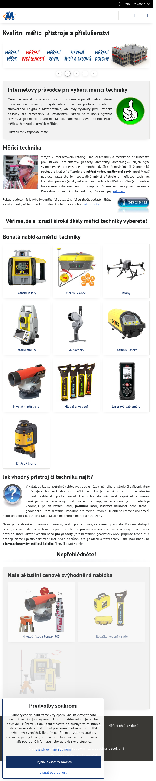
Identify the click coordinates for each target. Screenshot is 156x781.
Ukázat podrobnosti (53, 772)
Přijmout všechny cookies (54, 762)
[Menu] (147, 15)
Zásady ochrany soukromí (106, 748)
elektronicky (90, 204)
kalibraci (119, 191)
